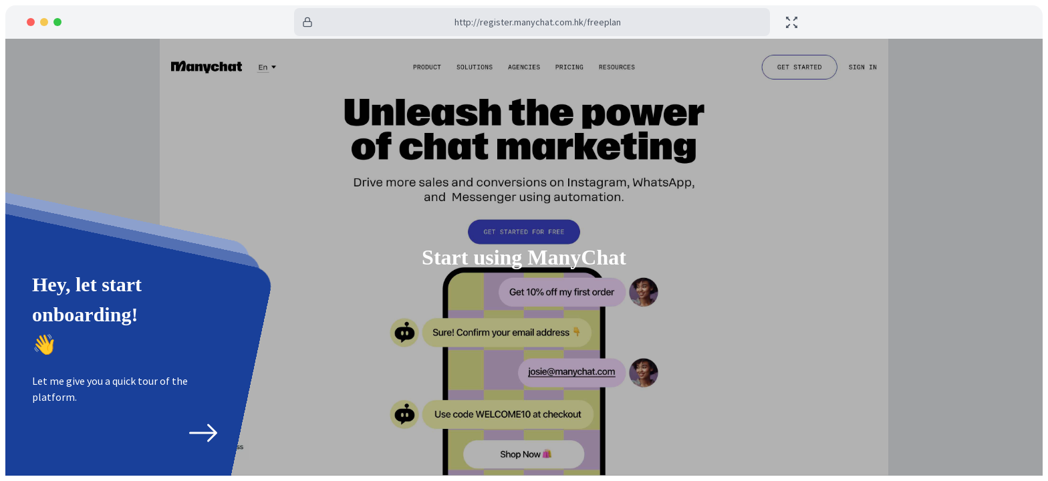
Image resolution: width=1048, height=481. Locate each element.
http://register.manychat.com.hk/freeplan (537, 22)
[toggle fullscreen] (791, 22)
